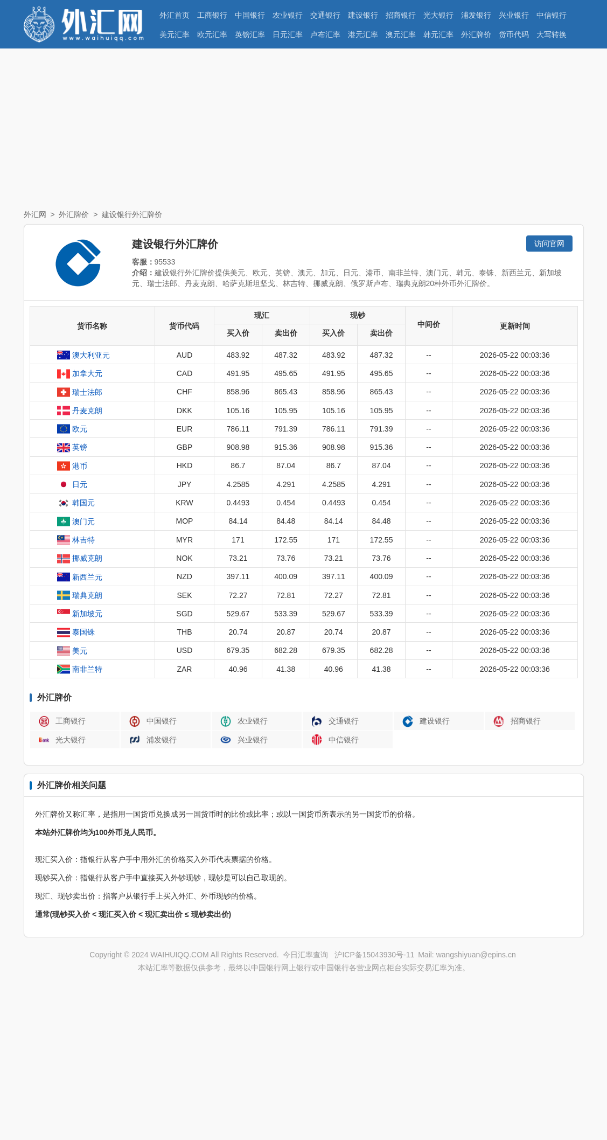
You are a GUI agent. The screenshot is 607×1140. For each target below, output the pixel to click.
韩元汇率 (438, 34)
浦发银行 (476, 15)
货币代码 (514, 34)
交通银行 (325, 15)
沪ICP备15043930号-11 (374, 954)
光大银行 (438, 15)
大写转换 (551, 34)
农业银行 (288, 15)
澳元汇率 (401, 34)
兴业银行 (514, 15)
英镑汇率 (250, 34)
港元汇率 (363, 34)
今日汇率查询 (305, 954)
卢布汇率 (325, 34)
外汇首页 (174, 15)
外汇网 (35, 214)
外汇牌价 (476, 34)
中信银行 (551, 15)
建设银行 (363, 15)
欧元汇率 (212, 34)
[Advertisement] (303, 129)
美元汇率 (174, 34)
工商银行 (212, 15)
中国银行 (250, 15)
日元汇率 (288, 34)
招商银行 (401, 15)
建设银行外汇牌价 (132, 214)
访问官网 (549, 243)
